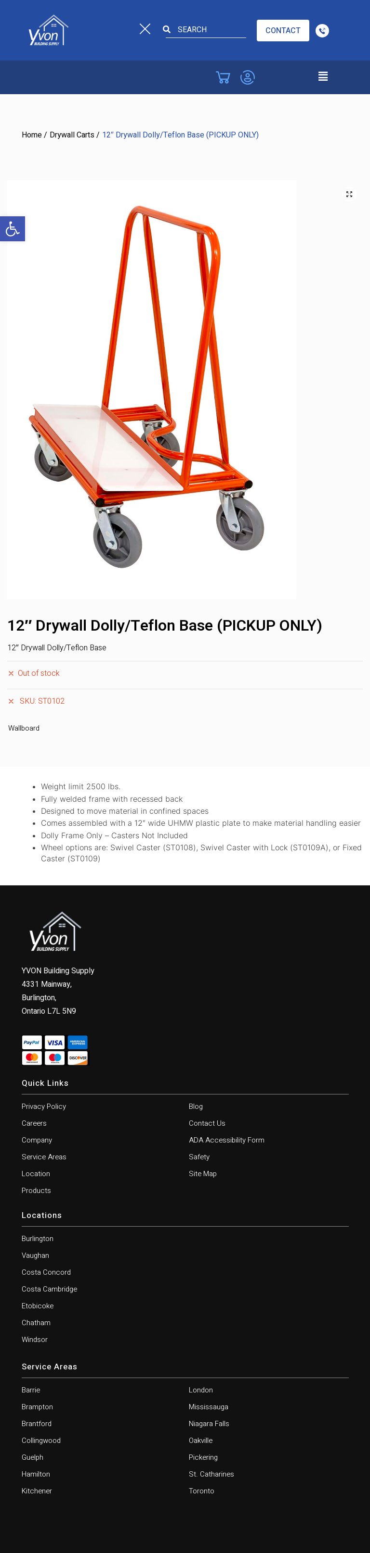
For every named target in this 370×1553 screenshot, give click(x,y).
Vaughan (35, 1255)
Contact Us (207, 1123)
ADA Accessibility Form (226, 1140)
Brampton (37, 1407)
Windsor (35, 1339)
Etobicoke (37, 1306)
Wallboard (24, 728)
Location (36, 1173)
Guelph (32, 1457)
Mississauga (208, 1407)
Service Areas (44, 1157)
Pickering (203, 1457)
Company (37, 1140)
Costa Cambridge (49, 1289)
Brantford (37, 1423)
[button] (12, 228)
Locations (42, 1215)
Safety (199, 1157)
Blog (196, 1106)
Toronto (201, 1491)
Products (36, 1190)
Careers (34, 1123)
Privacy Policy (44, 1106)
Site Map (203, 1173)
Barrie (31, 1390)
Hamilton (36, 1474)
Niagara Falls (209, 1423)
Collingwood (41, 1440)
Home (32, 135)
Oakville (200, 1440)
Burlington (37, 1238)
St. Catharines (211, 1474)
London (201, 1390)
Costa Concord (46, 1272)
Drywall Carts (72, 135)
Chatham (36, 1322)
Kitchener (37, 1491)
